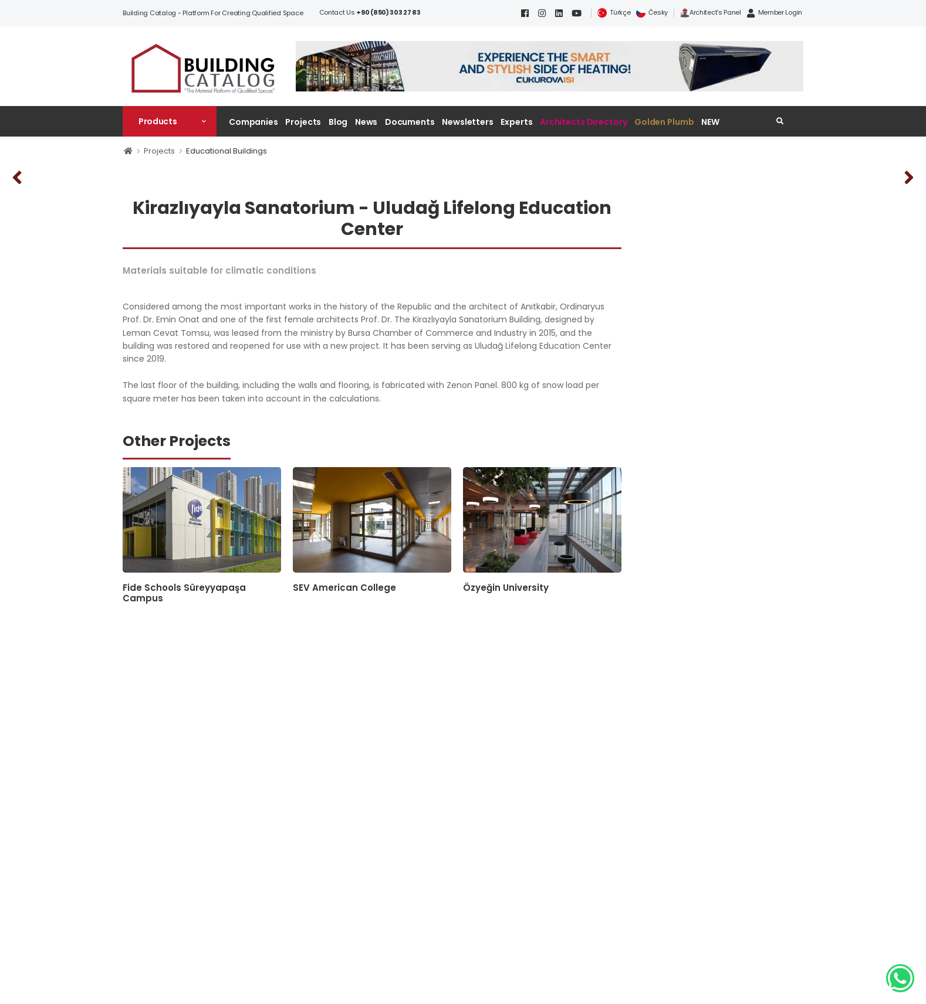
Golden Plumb (664, 122)
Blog (338, 122)
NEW (710, 122)
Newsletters (468, 122)
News (366, 122)
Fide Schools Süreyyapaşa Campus (184, 592)
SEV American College (344, 587)
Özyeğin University (506, 587)
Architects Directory (583, 122)
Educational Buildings (226, 150)
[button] (170, 121)
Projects (303, 122)
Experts (516, 122)
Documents (410, 122)
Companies (253, 122)
